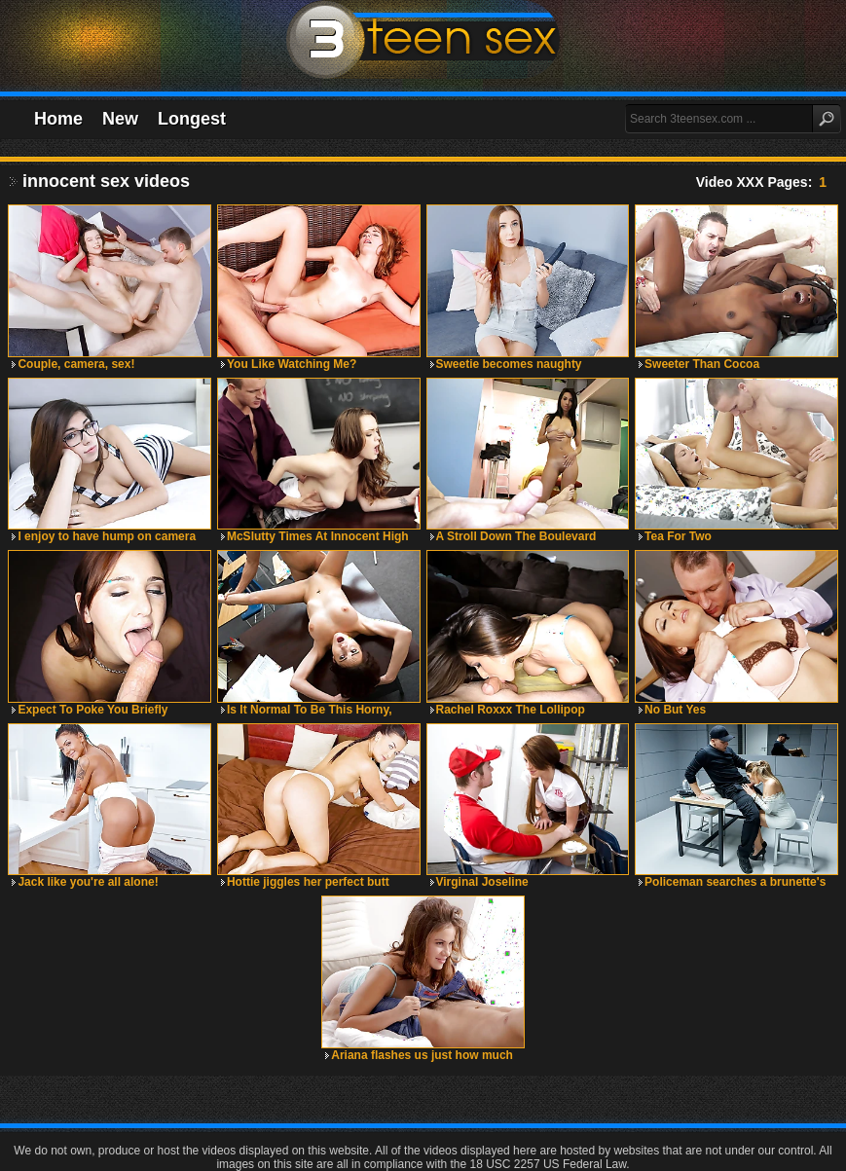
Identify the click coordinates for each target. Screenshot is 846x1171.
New (120, 118)
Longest (192, 118)
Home (58, 118)
